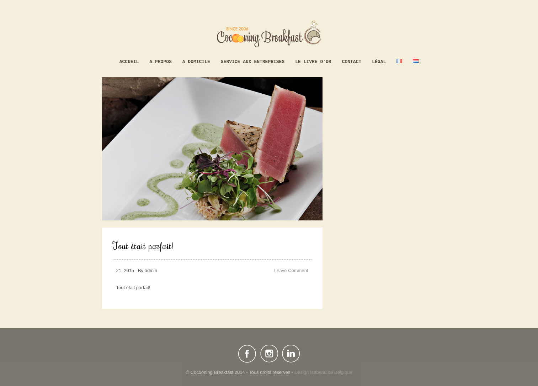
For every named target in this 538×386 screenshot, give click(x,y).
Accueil (129, 61)
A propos (160, 61)
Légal (379, 61)
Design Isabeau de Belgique (323, 372)
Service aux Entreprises (252, 61)
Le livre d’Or (313, 61)
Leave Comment (291, 270)
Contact (352, 61)
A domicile (196, 61)
